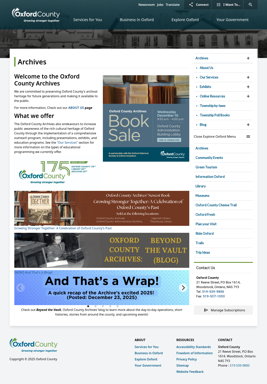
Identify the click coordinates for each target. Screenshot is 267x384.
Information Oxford (210, 177)
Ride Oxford (204, 233)
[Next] (183, 287)
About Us (206, 68)
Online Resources (212, 96)
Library (200, 186)
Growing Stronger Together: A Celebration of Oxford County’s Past (63, 228)
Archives (201, 58)
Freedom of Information (194, 353)
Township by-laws (212, 106)
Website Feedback (190, 371)
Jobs (160, 5)
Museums (202, 196)
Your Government (233, 19)
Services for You (87, 19)
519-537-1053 (214, 296)
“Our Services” (67, 142)
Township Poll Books (215, 115)
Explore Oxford (185, 19)
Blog (17, 235)
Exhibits (205, 87)
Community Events (209, 158)
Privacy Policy (186, 359)
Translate (173, 5)
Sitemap (182, 365)
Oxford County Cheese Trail (216, 205)
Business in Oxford (137, 19)
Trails (199, 243)
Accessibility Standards (193, 347)
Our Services (209, 77)
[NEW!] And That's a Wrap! (33, 272)
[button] (248, 58)
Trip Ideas (202, 252)
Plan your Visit (206, 224)
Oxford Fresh (205, 214)
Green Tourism (206, 167)
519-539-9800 (213, 292)
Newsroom (146, 5)
